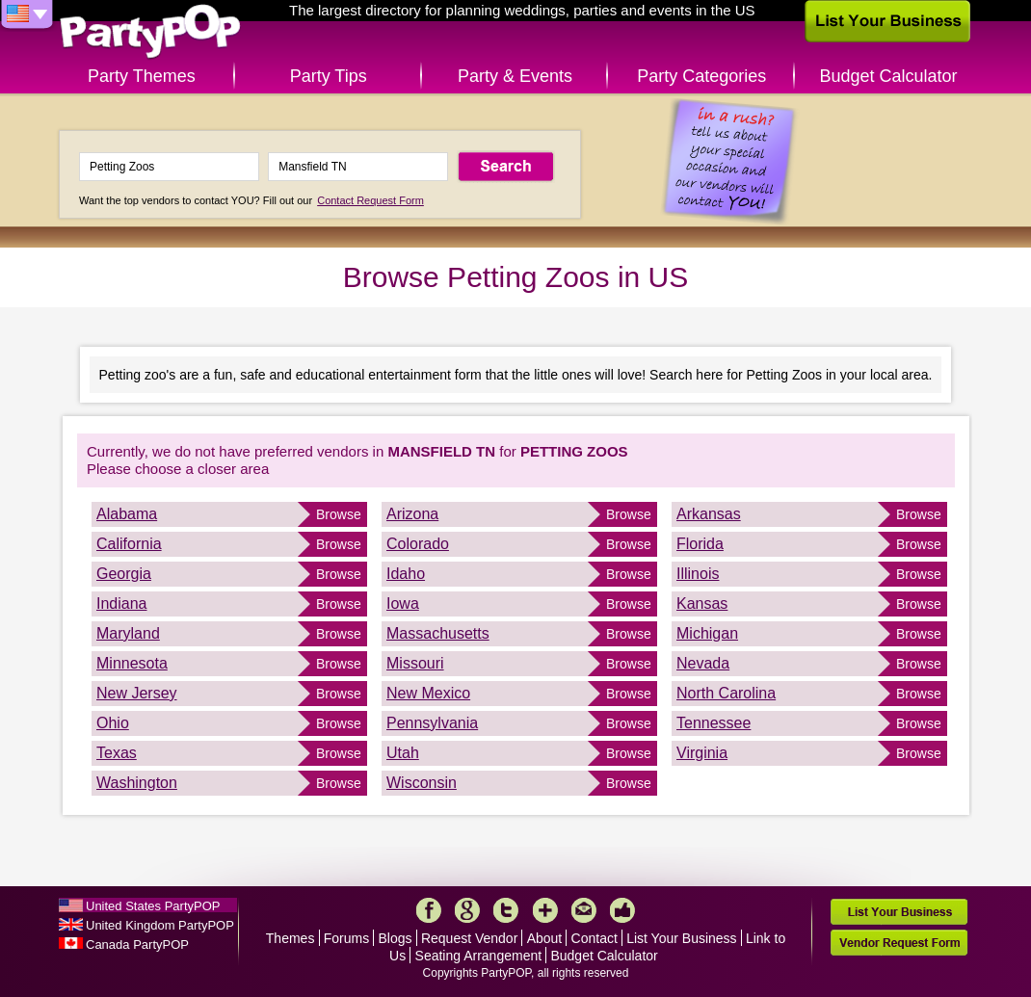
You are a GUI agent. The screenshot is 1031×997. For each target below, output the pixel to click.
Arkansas (708, 514)
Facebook (428, 910)
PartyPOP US (150, 32)
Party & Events (515, 76)
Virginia (701, 753)
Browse (338, 514)
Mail (583, 910)
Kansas (701, 603)
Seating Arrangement (478, 955)
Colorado (417, 544)
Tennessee (713, 723)
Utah (402, 753)
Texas (116, 753)
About (545, 938)
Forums (346, 938)
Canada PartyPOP (137, 944)
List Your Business (681, 938)
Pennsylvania (432, 723)
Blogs (395, 938)
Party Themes (142, 76)
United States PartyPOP (153, 906)
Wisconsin (421, 782)
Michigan (707, 633)
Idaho (405, 573)
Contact (594, 938)
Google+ (467, 910)
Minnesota (132, 663)
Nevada (702, 663)
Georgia (123, 573)
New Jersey (136, 693)
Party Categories (701, 76)
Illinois (697, 573)
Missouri (415, 663)
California (129, 544)
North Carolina (726, 693)
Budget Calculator (889, 76)
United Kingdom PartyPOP (160, 925)
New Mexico (428, 693)
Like (622, 910)
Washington (136, 782)
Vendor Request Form (899, 943)
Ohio (112, 723)
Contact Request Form (370, 200)
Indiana (121, 603)
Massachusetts (437, 633)
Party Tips (328, 76)
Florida (700, 544)
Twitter (505, 910)
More (545, 910)
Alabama (126, 514)
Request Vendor (469, 938)
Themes (290, 938)
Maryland (128, 633)
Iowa (402, 603)
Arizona (412, 514)
